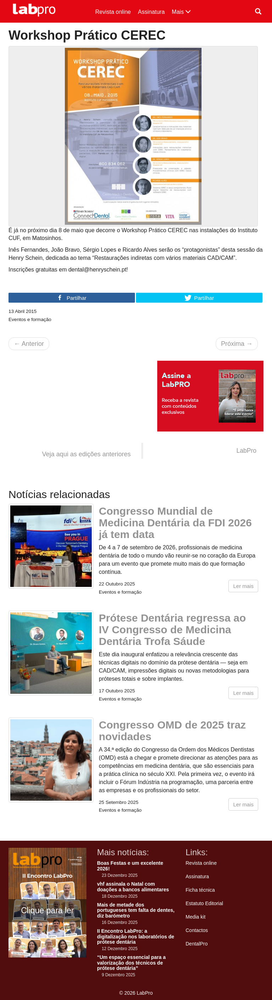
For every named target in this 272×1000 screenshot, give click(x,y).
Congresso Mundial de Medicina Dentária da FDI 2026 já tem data (175, 522)
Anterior (29, 343)
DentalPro (197, 944)
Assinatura (151, 12)
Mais (181, 12)
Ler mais (243, 586)
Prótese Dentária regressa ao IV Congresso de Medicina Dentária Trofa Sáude (172, 629)
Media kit (195, 917)
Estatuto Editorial (204, 903)
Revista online (113, 12)
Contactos (197, 930)
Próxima (237, 343)
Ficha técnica (200, 890)
